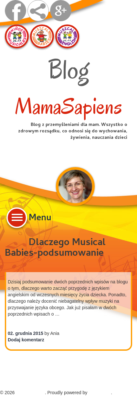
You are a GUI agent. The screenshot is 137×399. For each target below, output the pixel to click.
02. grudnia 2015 (25, 333)
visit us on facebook (15, 10)
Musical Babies (42, 36)
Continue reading (81, 314)
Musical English (67, 36)
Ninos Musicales (17, 36)
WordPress (100, 392)
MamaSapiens (68, 106)
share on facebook (38, 10)
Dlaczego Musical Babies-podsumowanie (55, 248)
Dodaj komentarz (26, 339)
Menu (40, 218)
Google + (60, 10)
